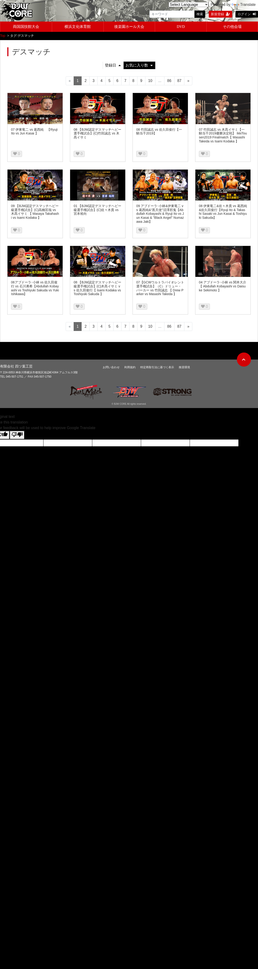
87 (179, 79)
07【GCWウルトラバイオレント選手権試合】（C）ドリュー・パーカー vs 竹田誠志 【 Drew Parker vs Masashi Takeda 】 (160, 286)
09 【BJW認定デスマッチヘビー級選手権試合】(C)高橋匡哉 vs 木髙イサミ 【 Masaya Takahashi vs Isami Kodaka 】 (35, 210)
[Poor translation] (17, 433)
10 (150, 79)
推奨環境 (184, 366)
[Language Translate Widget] (189, 4)
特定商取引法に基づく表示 (157, 366)
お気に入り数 (139, 64)
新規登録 (220, 14)
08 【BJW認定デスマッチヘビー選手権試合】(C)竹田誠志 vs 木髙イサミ (97, 132)
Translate (243, 5)
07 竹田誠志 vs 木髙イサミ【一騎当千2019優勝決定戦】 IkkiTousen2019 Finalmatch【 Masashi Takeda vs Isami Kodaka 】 (223, 134)
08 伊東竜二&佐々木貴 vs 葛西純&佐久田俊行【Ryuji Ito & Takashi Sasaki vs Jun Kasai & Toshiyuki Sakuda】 (223, 210)
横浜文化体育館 (77, 26)
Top (2, 34)
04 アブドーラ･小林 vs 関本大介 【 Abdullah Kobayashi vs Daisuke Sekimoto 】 (222, 285)
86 (169, 79)
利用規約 (130, 366)
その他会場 (232, 26)
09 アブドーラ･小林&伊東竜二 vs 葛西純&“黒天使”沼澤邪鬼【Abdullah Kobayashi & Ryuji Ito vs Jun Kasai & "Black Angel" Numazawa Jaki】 (160, 212)
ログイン (247, 14)
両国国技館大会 (26, 26)
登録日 (113, 64)
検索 (200, 14)
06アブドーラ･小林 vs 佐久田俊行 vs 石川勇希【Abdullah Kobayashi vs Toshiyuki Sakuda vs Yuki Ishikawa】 (35, 286)
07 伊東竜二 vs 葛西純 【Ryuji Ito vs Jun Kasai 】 (34, 130)
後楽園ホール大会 (129, 26)
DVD (181, 26)
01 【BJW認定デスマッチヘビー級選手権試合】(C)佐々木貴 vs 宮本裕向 (97, 208)
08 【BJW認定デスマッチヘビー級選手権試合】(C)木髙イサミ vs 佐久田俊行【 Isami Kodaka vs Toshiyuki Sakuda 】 (97, 286)
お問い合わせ (111, 366)
